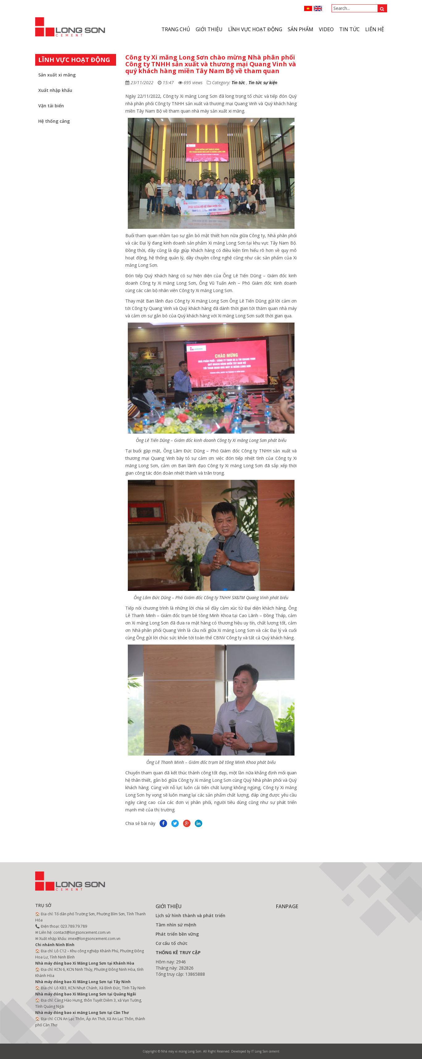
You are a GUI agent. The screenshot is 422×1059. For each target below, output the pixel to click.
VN (308, 8)
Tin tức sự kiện (263, 82)
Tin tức (349, 29)
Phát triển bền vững (177, 934)
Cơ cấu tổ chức (171, 943)
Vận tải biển (51, 106)
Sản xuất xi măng (57, 75)
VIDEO (326, 29)
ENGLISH (318, 8)
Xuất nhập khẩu (55, 90)
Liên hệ (374, 29)
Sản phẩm (300, 29)
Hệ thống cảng (54, 121)
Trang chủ (175, 29)
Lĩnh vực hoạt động (255, 29)
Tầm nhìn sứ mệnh (176, 925)
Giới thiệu (209, 29)
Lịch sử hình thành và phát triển (190, 915)
